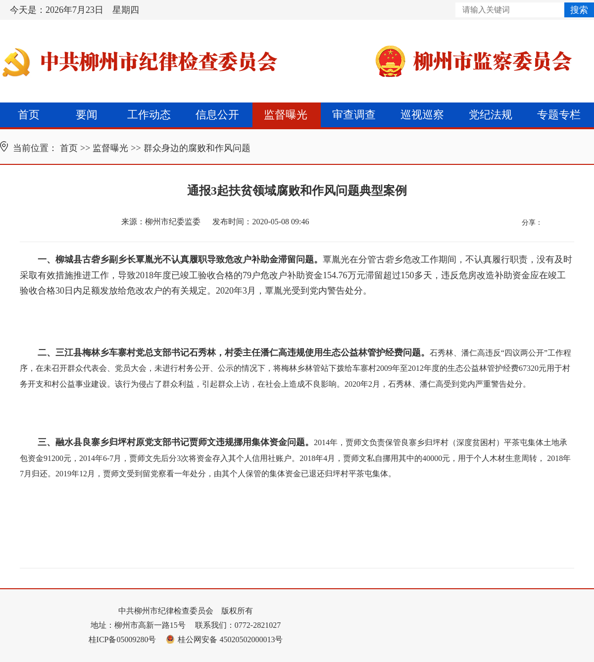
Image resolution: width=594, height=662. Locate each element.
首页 (29, 114)
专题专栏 (559, 114)
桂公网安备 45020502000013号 (224, 639)
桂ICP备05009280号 (122, 639)
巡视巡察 (422, 114)
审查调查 (354, 114)
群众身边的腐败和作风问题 (197, 148)
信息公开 (217, 114)
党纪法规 (490, 114)
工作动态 (149, 114)
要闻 (87, 114)
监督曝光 (285, 114)
